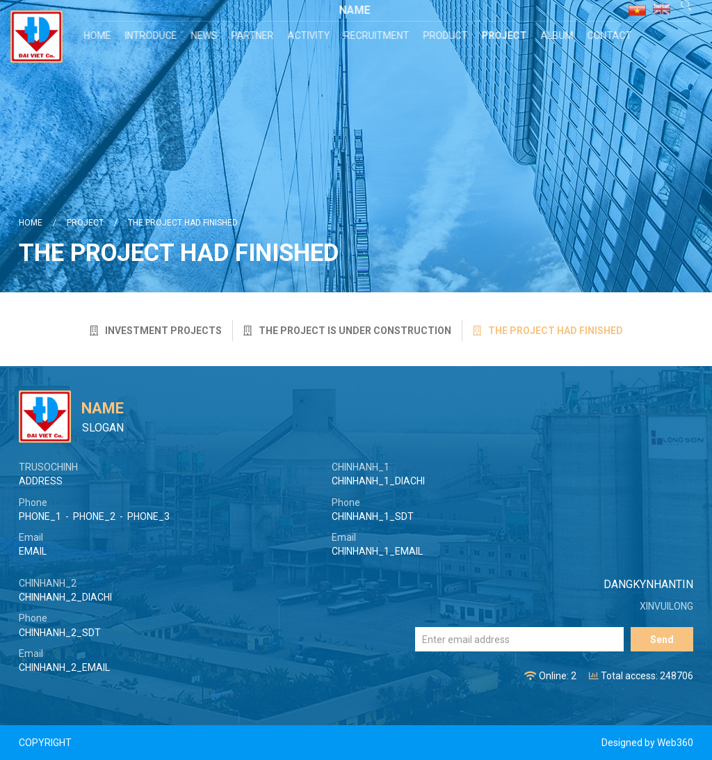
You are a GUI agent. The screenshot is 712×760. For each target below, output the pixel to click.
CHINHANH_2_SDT (60, 632)
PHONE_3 (148, 516)
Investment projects (156, 330)
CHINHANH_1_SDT (373, 516)
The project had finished (183, 223)
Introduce (153, 35)
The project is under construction (347, 330)
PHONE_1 (40, 516)
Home (99, 35)
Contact (611, 35)
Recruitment (378, 35)
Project (505, 35)
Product (447, 35)
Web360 (675, 742)
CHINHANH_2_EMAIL (64, 667)
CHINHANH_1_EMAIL (377, 551)
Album (558, 35)
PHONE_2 (94, 516)
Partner (254, 35)
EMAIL (33, 551)
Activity (310, 35)
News (206, 35)
